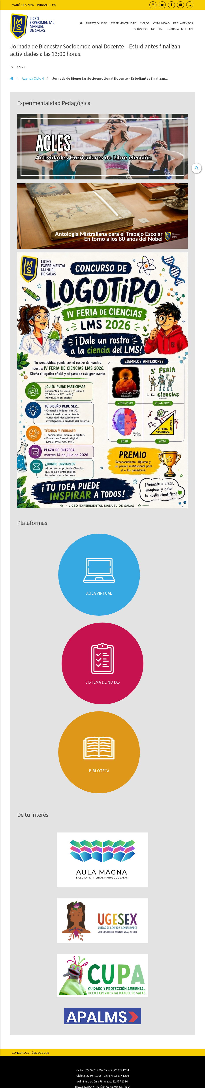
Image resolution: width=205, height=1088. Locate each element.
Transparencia (102, 1043)
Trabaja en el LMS (180, 29)
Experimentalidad (123, 23)
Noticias (157, 29)
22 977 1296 (94, 976)
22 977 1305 (94, 982)
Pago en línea (102, 1051)
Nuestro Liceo (96, 23)
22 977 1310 (120, 988)
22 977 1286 (121, 982)
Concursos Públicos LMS (30, 959)
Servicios (141, 29)
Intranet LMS (46, 5)
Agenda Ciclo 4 (33, 78)
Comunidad (161, 23)
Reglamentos (183, 23)
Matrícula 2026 (23, 5)
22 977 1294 (121, 976)
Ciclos (145, 23)
